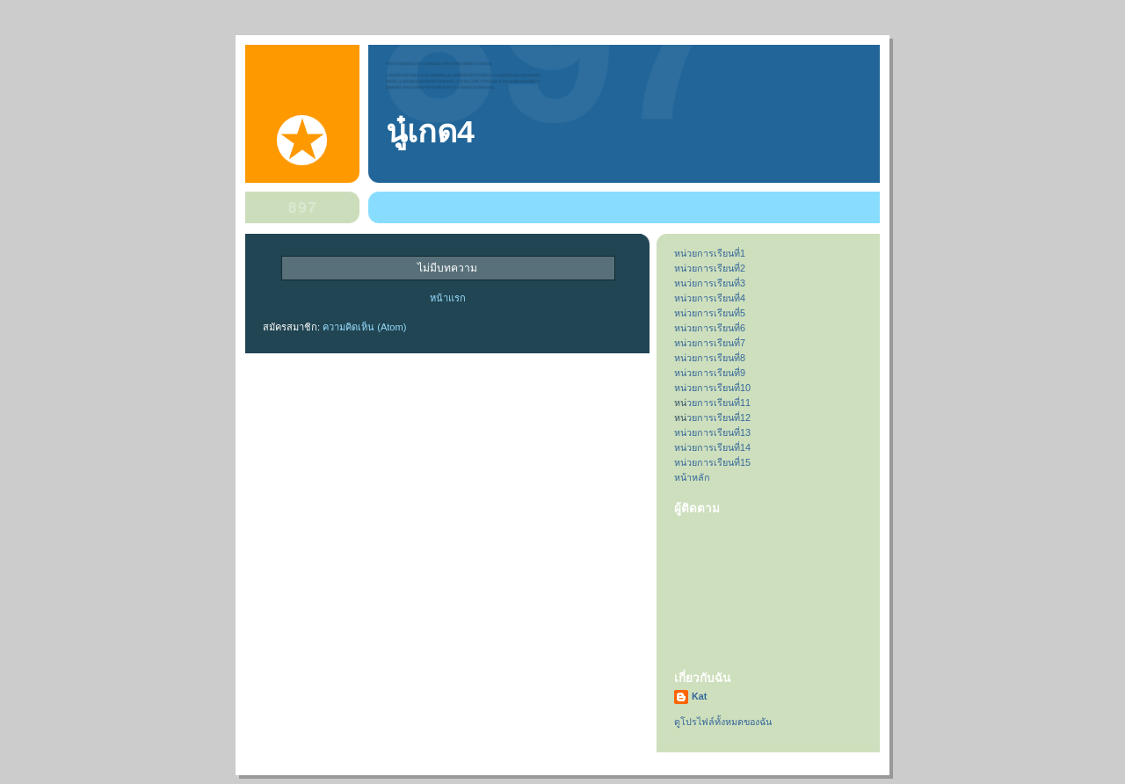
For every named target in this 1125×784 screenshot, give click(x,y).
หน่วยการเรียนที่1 (709, 253)
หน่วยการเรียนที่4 (709, 298)
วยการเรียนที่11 (718, 402)
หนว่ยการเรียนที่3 (709, 283)
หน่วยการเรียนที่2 (709, 268)
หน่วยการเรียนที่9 (709, 372)
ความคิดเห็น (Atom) (364, 327)
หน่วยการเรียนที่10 (712, 387)
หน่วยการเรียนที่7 (709, 343)
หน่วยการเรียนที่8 (709, 357)
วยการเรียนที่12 (718, 417)
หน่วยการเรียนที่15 (712, 462)
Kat (699, 696)
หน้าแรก (448, 298)
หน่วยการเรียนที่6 (709, 328)
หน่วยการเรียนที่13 (712, 432)
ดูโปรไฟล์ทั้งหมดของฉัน (723, 721)
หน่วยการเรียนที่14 (712, 447)
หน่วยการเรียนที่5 (709, 313)
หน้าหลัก (692, 477)
